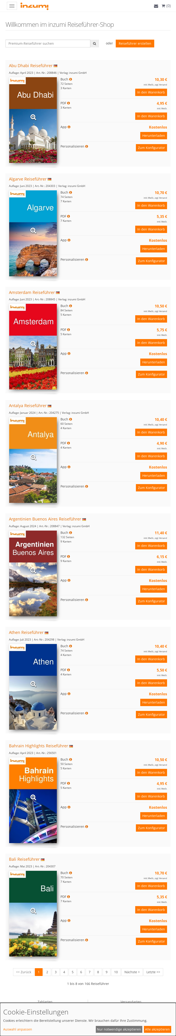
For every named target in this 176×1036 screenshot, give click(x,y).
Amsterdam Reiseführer (32, 292)
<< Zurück (23, 972)
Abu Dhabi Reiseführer (30, 65)
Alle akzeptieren (157, 1029)
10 (116, 972)
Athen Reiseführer (26, 632)
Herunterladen (153, 135)
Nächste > (132, 972)
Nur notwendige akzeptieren (119, 1029)
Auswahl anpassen (17, 1029)
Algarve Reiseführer (28, 179)
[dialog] (88, 1019)
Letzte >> (153, 972)
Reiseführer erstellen (135, 43)
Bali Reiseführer (24, 859)
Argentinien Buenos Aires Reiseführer (45, 519)
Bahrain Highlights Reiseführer (38, 745)
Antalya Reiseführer (28, 405)
